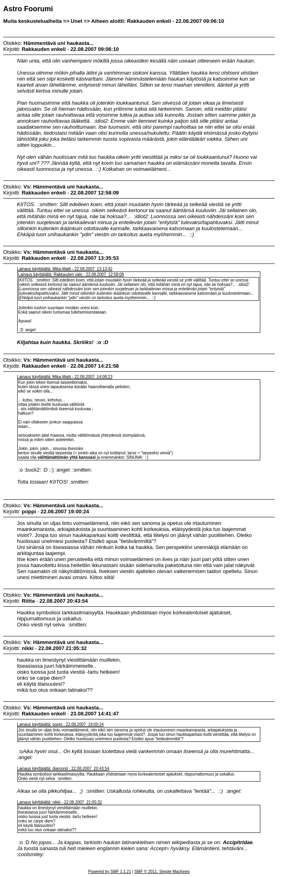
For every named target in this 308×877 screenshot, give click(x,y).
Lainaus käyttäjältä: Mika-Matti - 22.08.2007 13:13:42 (64, 269)
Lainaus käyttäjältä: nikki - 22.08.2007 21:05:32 (59, 802)
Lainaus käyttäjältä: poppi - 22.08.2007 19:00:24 (60, 724)
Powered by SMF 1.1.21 (109, 871)
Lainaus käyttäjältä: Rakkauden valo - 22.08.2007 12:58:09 (71, 274)
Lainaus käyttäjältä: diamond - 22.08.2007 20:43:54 (63, 768)
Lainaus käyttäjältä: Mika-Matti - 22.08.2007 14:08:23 (64, 377)
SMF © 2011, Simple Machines (162, 871)
